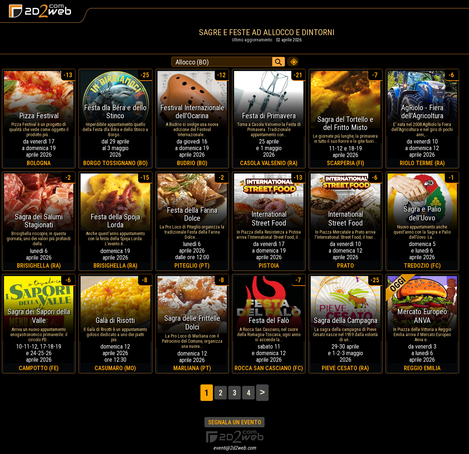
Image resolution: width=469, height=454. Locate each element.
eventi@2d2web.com (234, 448)
